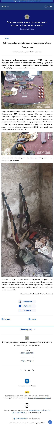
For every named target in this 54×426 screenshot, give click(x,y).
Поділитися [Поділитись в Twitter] (27, 310)
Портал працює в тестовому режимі (39, 398)
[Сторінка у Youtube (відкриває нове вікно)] (29, 370)
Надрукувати (28, 301)
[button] (27, 329)
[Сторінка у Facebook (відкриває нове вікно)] (21, 370)
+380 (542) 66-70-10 (27, 353)
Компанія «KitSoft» (21, 418)
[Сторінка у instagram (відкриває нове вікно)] (33, 370)
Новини (7, 38)
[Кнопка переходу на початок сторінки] (50, 422)
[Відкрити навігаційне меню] (8, 7)
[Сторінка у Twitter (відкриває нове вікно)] (25, 370)
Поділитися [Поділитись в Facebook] (27, 306)
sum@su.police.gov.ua (27, 361)
